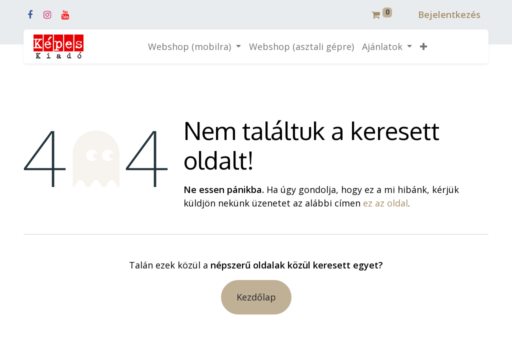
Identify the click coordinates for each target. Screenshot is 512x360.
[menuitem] (301, 47)
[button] (423, 47)
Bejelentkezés (449, 14)
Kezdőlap (256, 297)
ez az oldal (385, 203)
